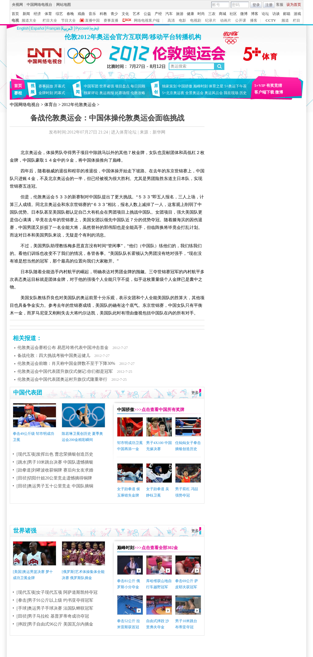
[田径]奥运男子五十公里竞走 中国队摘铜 (55, 486)
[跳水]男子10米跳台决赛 (39, 462)
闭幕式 (60, 93)
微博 (244, 14)
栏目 (296, 20)
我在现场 (231, 93)
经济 (37, 14)
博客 (254, 14)
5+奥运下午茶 (235, 86)
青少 (114, 14)
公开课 (240, 20)
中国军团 (91, 86)
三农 (211, 14)
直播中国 (92, 20)
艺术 (136, 14)
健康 (190, 14)
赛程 (18, 93)
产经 (158, 14)
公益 (147, 14)
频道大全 (29, 20)
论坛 (265, 14)
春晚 (70, 14)
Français (53, 28)
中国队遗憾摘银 (78, 462)
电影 (182, 20)
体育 (48, 14)
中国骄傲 (185, 86)
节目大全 (68, 20)
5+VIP (259, 85)
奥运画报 (106, 93)
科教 (103, 14)
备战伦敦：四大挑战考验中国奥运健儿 (53, 355)
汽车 (169, 14)
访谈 (276, 14)
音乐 (92, 14)
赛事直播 (111, 20)
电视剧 (195, 20)
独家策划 (169, 86)
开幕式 (59, 86)
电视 (15, 20)
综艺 (59, 14)
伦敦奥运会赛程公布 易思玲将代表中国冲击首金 (63, 347)
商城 (222, 14)
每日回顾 (138, 86)
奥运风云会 (213, 93)
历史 (243, 93)
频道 (285, 20)
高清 (171, 20)
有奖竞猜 (274, 85)
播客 (253, 20)
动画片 (225, 20)
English (23, 28)
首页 (15, 14)
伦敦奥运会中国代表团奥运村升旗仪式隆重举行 (62, 379)
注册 (269, 5)
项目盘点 (122, 86)
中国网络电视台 (39, 4)
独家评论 (91, 93)
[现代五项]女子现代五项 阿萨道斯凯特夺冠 (57, 592)
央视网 (17, 4)
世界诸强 (106, 86)
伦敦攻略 (138, 93)
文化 (125, 14)
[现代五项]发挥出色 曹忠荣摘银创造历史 (55, 454)
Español (37, 28)
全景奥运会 (194, 93)
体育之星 (216, 86)
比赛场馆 (122, 93)
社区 (233, 14)
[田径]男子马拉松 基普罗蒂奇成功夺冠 (53, 616)
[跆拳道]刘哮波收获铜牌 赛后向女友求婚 (55, 470)
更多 (195, 393)
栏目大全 (49, 20)
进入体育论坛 (124, 132)
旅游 (179, 14)
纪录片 (210, 20)
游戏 (297, 14)
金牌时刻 (46, 93)
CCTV (271, 20)
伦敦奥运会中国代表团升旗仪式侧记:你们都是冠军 (65, 371)
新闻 (26, 14)
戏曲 (81, 14)
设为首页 (293, 4)
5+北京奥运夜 (173, 93)
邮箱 (286, 14)
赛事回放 (46, 86)
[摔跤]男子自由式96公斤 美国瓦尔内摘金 (55, 624)
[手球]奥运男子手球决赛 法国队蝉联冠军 (55, 608)
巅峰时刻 (200, 86)
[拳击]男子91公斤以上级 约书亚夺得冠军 (55, 600)
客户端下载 (264, 92)
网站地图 (63, 4)
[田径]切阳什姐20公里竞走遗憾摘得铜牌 (54, 478)
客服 (279, 4)
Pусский (82, 28)
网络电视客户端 (147, 20)
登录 (256, 5)
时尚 (201, 14)
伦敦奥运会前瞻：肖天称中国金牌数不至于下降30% (66, 363)
